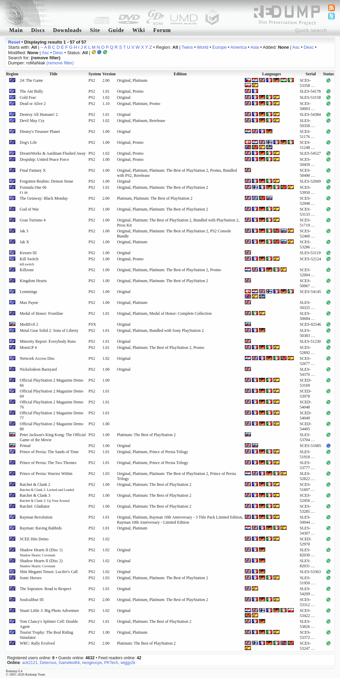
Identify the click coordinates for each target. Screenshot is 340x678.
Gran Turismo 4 (33, 220)
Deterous (48, 662)
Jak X (24, 242)
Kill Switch (29, 261)
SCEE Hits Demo (34, 539)
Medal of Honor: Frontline (41, 313)
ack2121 (29, 662)
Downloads (67, 30)
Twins (187, 47)
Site (95, 30)
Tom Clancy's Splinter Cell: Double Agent (49, 624)
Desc (309, 47)
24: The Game (31, 80)
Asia (254, 47)
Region (12, 74)
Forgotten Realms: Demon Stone (46, 181)
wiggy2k (128, 662)
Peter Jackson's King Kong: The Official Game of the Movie (53, 437)
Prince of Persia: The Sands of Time (49, 451)
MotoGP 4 (28, 347)
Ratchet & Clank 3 (45, 498)
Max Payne (29, 302)
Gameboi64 (69, 662)
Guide (116, 30)
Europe (220, 47)
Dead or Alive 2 (33, 103)
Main (16, 30)
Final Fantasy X (33, 170)
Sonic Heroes (30, 577)
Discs (38, 30)
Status (328, 74)
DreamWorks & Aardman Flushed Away (53, 153)
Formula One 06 (33, 190)
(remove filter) (60, 62)
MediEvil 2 (29, 324)
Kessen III (28, 252)
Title (53, 74)
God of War (29, 209)
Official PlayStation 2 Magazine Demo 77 (51, 415)
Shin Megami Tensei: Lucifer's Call (49, 571)
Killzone (27, 269)
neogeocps (92, 662)
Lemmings (28, 291)
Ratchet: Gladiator (35, 506)
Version (109, 74)
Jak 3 (24, 231)
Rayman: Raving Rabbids (41, 528)
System (94, 74)
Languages (271, 74)
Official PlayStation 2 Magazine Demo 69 (51, 394)
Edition (180, 74)
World (202, 47)
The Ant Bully (31, 91)
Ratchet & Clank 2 (47, 487)
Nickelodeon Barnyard (38, 369)
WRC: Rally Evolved (37, 643)
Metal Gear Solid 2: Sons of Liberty (49, 330)
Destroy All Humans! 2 (39, 114)
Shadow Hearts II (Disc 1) (41, 552)
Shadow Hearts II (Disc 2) (41, 563)
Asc (296, 47)
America (239, 47)
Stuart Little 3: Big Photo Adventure (49, 610)
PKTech (111, 662)
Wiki (138, 30)
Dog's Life (28, 142)
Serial (311, 74)
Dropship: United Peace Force (44, 159)
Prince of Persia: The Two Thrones (48, 462)
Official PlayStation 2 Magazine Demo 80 (51, 426)
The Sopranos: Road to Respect (45, 588)
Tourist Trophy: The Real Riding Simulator (46, 635)
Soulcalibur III (32, 599)
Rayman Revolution (36, 517)
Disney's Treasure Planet (40, 131)
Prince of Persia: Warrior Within (46, 473)
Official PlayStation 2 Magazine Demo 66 (51, 383)
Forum (162, 30)
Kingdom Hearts (33, 280)
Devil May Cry (32, 120)
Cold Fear (28, 97)
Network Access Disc (37, 358)
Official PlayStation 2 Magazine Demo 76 (51, 405)
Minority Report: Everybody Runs (48, 341)
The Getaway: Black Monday (44, 198)
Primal (25, 445)
